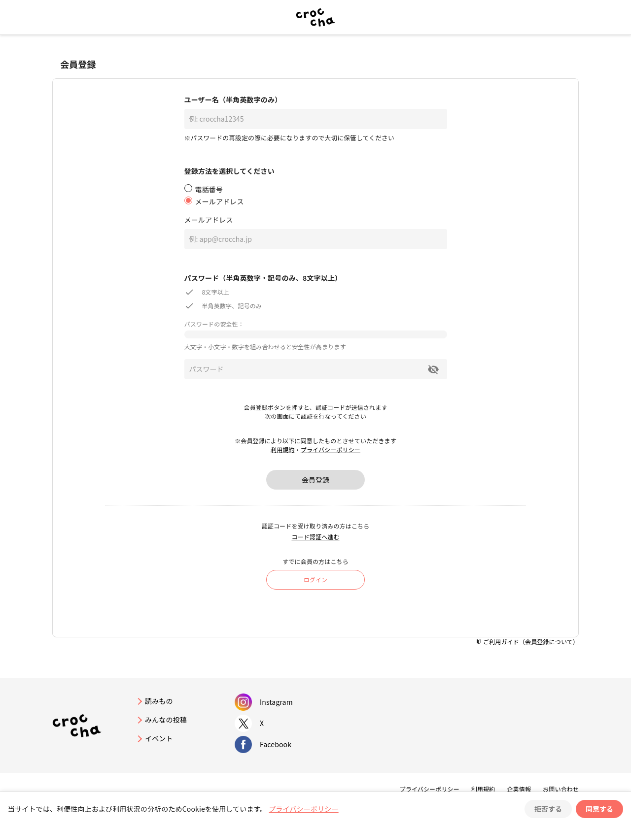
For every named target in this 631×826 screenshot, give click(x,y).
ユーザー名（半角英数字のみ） (233, 99)
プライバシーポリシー (330, 449)
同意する (599, 809)
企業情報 (519, 789)
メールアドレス (208, 220)
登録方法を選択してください (229, 171)
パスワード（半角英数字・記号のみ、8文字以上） (263, 278)
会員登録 (315, 480)
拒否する (548, 809)
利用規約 (283, 449)
